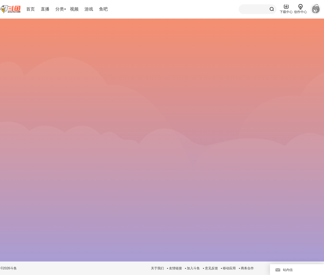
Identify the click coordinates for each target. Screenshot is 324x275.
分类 (59, 9)
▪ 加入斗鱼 (192, 268)
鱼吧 (103, 9)
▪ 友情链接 (174, 268)
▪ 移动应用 (228, 268)
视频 (74, 9)
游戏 (89, 9)
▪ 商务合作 (246, 268)
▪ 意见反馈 (210, 268)
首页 (30, 9)
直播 (45, 9)
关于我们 (157, 268)
